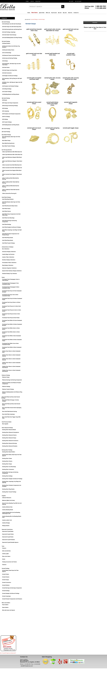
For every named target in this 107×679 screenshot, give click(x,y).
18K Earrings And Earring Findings (10, 105)
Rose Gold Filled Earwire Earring (9, 411)
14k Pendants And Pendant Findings (10, 86)
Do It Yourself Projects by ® (8, 653)
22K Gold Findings (6, 131)
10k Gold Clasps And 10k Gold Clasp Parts (11, 26)
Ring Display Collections (7, 265)
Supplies (4, 495)
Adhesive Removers (6, 497)
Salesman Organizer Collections (9, 268)
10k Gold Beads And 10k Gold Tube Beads (11, 23)
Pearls (3, 277)
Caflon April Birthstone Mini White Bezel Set (12, 151)
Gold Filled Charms (6, 211)
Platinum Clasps (5, 377)
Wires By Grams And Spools (8, 610)
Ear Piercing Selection (7, 149)
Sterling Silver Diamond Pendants (9, 446)
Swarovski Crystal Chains (8, 534)
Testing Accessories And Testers (9, 561)
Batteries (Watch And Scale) (8, 500)
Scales (3, 559)
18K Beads (4, 100)
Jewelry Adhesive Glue (7, 507)
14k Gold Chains (6, 67)
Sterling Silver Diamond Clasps (9, 437)
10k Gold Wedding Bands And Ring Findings (12, 37)
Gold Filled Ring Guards (7, 237)
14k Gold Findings (6, 41)
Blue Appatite (5, 423)
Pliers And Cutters (6, 556)
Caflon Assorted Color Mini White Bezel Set (12, 165)
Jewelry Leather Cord (7, 520)
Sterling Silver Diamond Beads (9, 429)
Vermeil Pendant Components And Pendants (12, 598)
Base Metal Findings (6, 134)
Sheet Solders (5, 607)
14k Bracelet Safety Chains (8, 49)
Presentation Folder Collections (9, 262)
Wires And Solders (6, 602)
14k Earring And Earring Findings (9, 58)
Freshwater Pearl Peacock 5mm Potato (10, 317)
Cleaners (4, 548)
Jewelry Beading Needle (7, 509)
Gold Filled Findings (6, 197)
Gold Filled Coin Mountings (8, 217)
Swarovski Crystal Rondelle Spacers (10, 542)
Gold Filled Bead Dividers (8, 199)
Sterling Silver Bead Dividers (8, 451)
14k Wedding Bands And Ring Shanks (10, 94)
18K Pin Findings (6, 116)
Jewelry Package (6, 522)
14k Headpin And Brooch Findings (10, 75)
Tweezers (4, 564)
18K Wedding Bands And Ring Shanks (10, 124)
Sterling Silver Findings (7, 449)
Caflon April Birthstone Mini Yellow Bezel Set (12, 154)
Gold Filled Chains (6, 208)
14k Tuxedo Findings (6, 91)
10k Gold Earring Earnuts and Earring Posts (12, 29)
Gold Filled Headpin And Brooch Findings (11, 227)
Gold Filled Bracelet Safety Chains (9, 205)
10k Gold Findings (6, 21)
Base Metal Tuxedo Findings (8, 146)
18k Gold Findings (6, 98)
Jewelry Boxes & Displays (7, 246)
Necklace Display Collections (8, 259)
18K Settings (5, 119)
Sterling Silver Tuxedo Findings (9, 491)
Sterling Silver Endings (7, 476)
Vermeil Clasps (5, 579)
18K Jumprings (5, 111)
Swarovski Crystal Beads (7, 531)
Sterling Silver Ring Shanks (8, 489)
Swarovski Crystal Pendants (8, 539)
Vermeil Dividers (5, 585)
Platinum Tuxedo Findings (8, 389)
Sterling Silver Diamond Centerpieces (10, 432)
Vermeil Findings (5, 568)
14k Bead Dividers (6, 43)
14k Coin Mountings (6, 52)
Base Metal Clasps (6, 140)
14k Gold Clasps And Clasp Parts (9, 70)
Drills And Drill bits (6, 550)
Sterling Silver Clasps (7, 463)
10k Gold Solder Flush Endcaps (9, 34)
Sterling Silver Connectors (8, 469)
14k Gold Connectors (7, 73)
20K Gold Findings (6, 128)
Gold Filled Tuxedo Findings (8, 243)
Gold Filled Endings (6, 224)
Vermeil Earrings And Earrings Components (12, 587)
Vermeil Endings (5, 590)
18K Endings (5, 108)
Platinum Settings (6, 386)
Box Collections (5, 248)
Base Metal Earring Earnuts (8, 143)
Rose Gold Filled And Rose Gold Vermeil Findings (10, 397)
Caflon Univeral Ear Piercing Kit (9, 193)
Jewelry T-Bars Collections (8, 257)
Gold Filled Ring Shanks (7, 240)
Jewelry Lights (5, 553)
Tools (3, 546)
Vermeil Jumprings (6, 596)
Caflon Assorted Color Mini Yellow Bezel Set (12, 167)
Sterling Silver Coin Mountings (9, 466)
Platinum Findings (6, 375)
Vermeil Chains (5, 574)
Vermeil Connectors (6, 582)
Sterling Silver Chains (7, 458)
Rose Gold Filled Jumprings (8, 414)
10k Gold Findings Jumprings (8, 32)
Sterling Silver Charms (7, 461)
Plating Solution (5, 525)
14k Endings (5, 60)
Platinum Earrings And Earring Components (12, 379)
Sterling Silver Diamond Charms (9, 435)
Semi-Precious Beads (6, 421)
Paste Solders (5, 604)
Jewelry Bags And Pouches (8, 254)
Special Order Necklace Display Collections (12, 270)
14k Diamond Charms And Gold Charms (11, 55)
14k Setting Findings (6, 88)
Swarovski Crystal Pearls (7, 536)
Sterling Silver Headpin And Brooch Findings (12, 478)
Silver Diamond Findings (7, 427)
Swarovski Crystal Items (7, 529)
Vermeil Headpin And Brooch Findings (10, 593)
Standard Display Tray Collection (9, 273)
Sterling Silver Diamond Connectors (10, 440)
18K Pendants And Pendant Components (11, 113)
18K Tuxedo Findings (7, 122)
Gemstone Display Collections (9, 251)
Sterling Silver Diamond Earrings (9, 443)
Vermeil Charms (5, 577)
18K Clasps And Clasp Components (10, 102)
